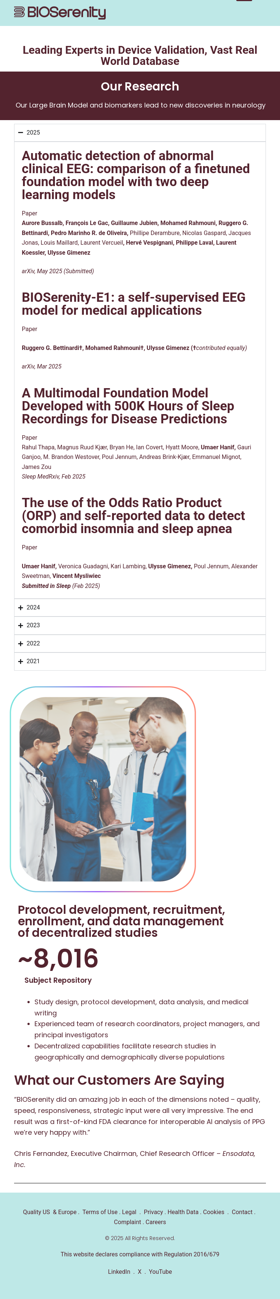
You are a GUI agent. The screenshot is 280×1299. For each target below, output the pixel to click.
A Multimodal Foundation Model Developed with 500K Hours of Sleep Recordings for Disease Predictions (128, 406)
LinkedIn (119, 1271)
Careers (156, 1222)
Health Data (183, 1212)
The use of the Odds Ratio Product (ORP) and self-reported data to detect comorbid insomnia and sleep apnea (133, 515)
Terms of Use (100, 1212)
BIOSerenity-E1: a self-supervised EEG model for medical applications (134, 304)
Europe (67, 1212)
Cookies (213, 1212)
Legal (129, 1212)
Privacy (153, 1212)
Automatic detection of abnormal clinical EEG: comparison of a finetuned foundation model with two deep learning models (136, 175)
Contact (241, 1212)
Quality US (36, 1212)
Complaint (127, 1222)
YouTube (160, 1271)
